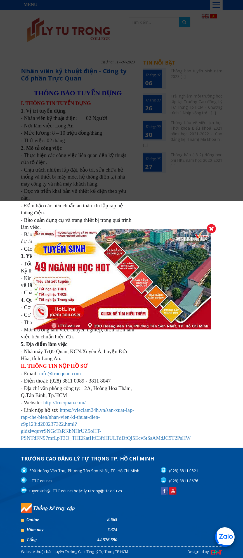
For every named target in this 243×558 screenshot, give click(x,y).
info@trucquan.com (60, 373)
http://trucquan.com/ (64, 402)
